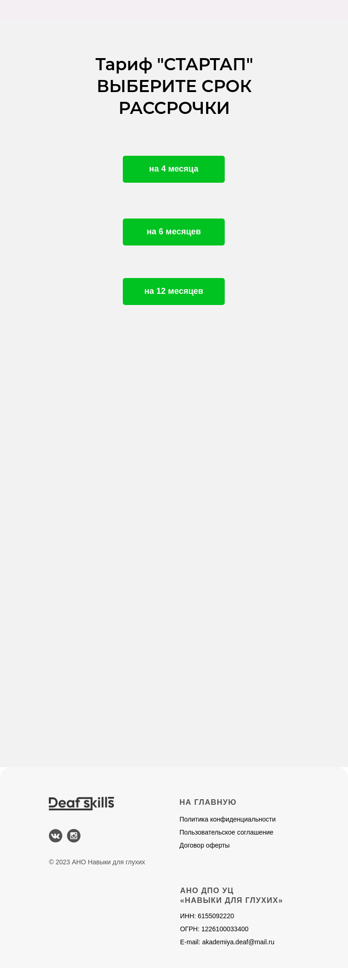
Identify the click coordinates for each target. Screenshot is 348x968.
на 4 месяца (174, 168)
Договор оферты (205, 845)
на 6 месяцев (174, 231)
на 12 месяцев (173, 291)
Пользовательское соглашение (227, 832)
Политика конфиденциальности (228, 819)
